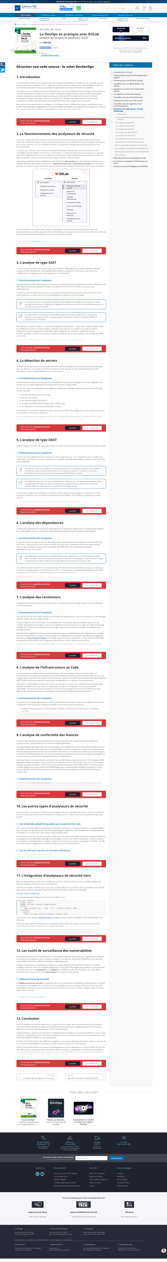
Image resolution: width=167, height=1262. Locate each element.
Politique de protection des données (67, 1189)
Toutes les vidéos (123, 1186)
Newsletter (121, 1180)
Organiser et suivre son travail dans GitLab (129, 90)
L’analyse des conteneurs (127, 135)
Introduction (122, 114)
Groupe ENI (89, 1232)
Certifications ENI (126, 1248)
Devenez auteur (122, 1189)
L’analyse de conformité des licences (131, 142)
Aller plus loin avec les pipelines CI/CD (83, 1081)
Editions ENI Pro (56, 1248)
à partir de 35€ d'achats (97, 1148)
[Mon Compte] (150, 8)
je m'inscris (116, 1161)
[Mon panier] (144, 8)
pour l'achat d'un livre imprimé (43, 1148)
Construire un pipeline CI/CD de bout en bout (131, 162)
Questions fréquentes (97, 1177)
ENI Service (21, 1248)
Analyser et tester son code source (128, 100)
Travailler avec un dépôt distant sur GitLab (129, 85)
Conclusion (122, 155)
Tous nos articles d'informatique (65, 1177)
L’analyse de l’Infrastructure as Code (131, 139)
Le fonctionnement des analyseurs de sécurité (131, 118)
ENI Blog (20, 1232)
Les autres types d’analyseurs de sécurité (132, 145)
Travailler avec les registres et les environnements (40, 1081)
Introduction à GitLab (123, 72)
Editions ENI (27, 8)
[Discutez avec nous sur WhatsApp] (78, 8)
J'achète (72, 122)
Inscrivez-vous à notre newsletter (58, 1161)
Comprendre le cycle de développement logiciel (130, 76)
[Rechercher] (137, 8)
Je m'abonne (92, 122)
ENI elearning (90, 1248)
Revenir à (50, 54)
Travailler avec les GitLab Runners (128, 97)
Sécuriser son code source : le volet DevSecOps (128, 110)
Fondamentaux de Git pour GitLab (128, 80)
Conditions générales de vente (65, 1186)
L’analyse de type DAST (126, 129)
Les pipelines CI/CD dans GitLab (127, 94)
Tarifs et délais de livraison (98, 1183)
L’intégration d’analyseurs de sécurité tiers (133, 148)
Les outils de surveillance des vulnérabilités (133, 152)
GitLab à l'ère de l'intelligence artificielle (131, 166)
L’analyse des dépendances (127, 132)
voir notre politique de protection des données (60, 1163)
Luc (45, 42)
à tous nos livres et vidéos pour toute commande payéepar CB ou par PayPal (70, 1149)
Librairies (120, 1177)
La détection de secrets (126, 126)
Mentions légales (60, 1183)
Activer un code (94, 1186)
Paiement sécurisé (95, 1180)
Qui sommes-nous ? (61, 1180)
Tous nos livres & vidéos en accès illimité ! (83, 2)
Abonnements (122, 1183)
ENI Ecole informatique (59, 1232)
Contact (92, 1189)
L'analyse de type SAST (126, 123)
